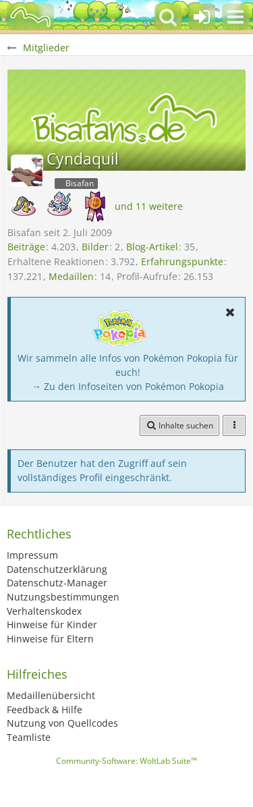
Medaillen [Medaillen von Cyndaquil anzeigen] (71, 276)
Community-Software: (126, 761)
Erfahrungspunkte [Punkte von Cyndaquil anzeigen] (182, 261)
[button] (235, 16)
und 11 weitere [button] (149, 206)
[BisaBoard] (30, 16)
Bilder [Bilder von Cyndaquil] (95, 246)
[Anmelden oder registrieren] (201, 16)
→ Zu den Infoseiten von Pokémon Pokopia (128, 386)
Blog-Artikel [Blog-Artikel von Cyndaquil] (152, 246)
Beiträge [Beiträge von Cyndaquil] (26, 246)
